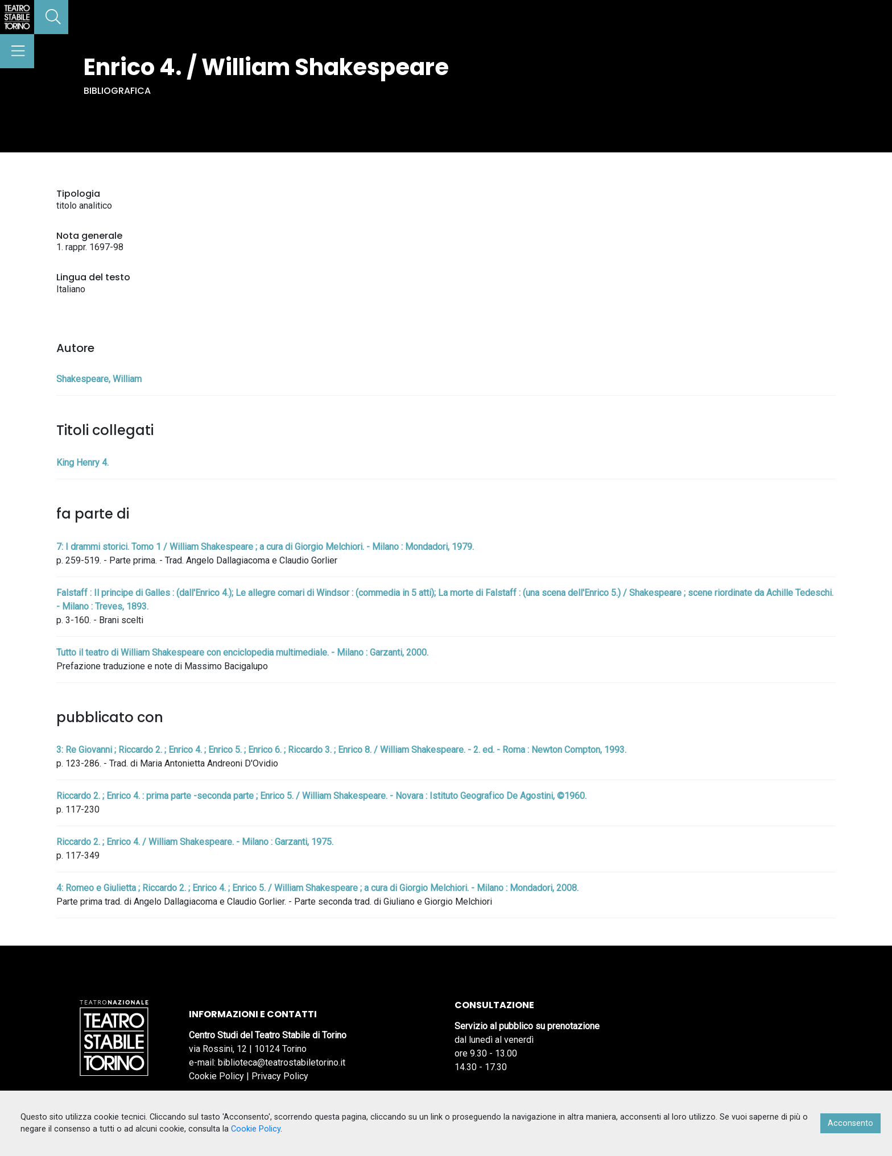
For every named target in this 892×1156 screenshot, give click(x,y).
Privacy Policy (279, 1076)
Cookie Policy (216, 1076)
